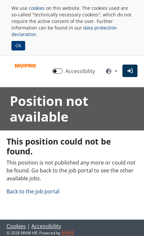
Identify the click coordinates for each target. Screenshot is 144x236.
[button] (129, 71)
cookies (37, 8)
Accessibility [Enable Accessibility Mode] (80, 71)
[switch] (57, 71)
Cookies (16, 226)
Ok (18, 45)
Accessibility (46, 226)
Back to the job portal (33, 191)
